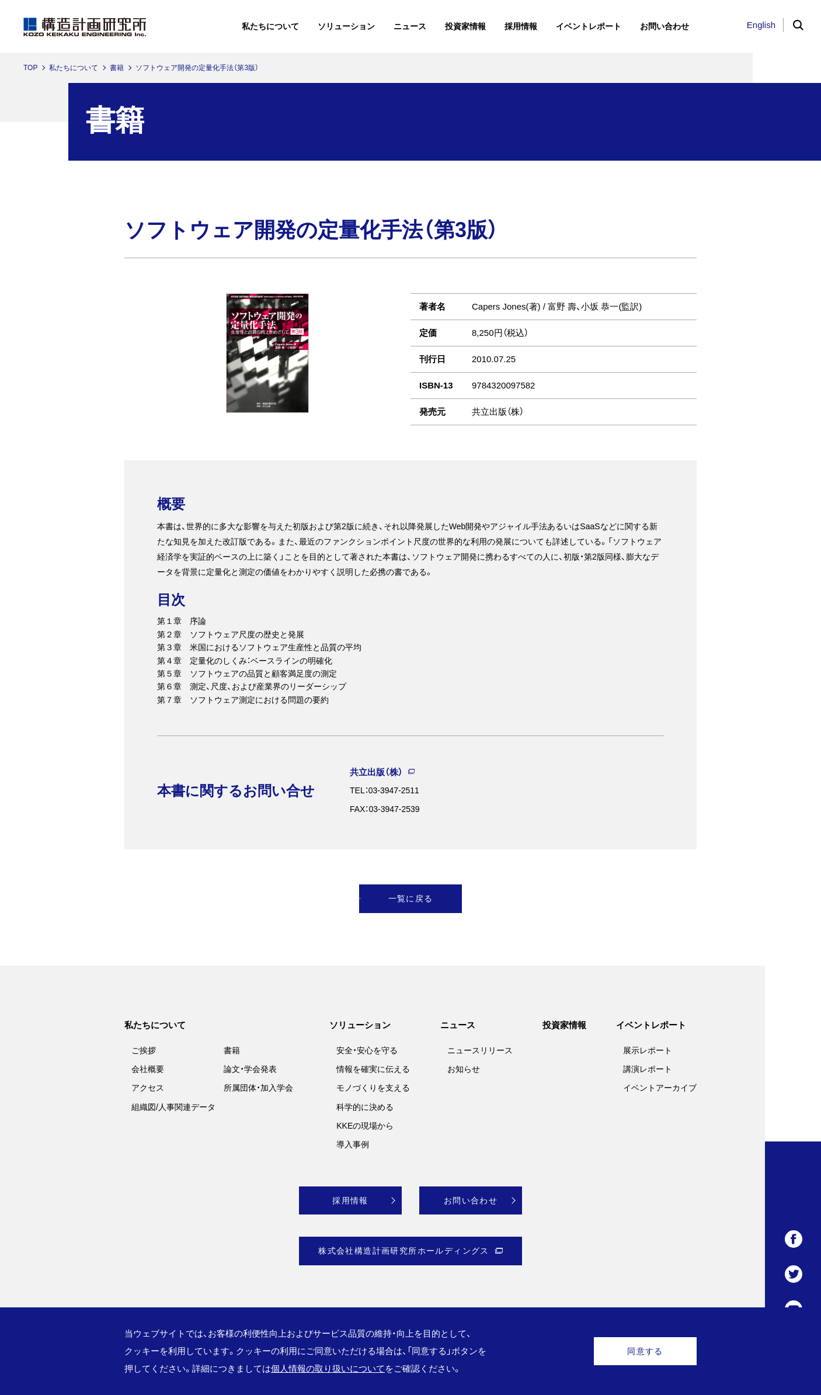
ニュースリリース (480, 1050)
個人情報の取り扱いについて (328, 1368)
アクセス (147, 1087)
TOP (30, 68)
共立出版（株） (376, 772)
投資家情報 (564, 1025)
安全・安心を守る (367, 1050)
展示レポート (647, 1050)
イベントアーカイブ (660, 1087)
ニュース (457, 1025)
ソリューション (360, 1025)
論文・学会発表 (250, 1069)
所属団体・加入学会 (258, 1087)
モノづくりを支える (373, 1087)
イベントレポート (651, 1025)
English (761, 25)
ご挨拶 (143, 1050)
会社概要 (147, 1069)
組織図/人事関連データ (173, 1107)
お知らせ (463, 1069)
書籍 (117, 68)
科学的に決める (365, 1107)
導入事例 (352, 1144)
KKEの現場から (365, 1125)
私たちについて (73, 68)
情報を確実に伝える (373, 1069)
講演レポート (647, 1069)
